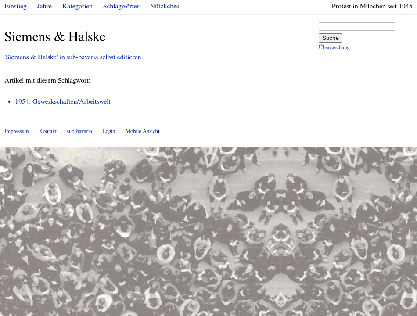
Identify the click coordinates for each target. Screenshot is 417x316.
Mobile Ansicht (143, 131)
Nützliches (164, 6)
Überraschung (334, 47)
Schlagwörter (121, 6)
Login (108, 131)
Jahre (44, 6)
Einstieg (15, 6)
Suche (330, 38)
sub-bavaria (79, 131)
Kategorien (77, 6)
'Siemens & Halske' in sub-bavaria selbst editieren (72, 57)
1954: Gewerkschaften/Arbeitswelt (63, 101)
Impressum (16, 131)
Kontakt (48, 131)
